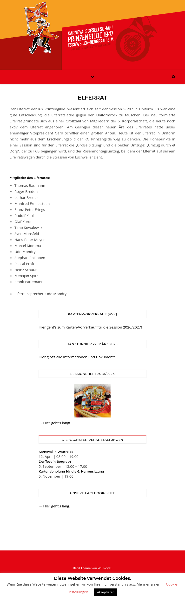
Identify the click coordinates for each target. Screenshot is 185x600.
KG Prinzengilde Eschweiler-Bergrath (92, 32)
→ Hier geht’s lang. (54, 506)
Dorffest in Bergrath (55, 461)
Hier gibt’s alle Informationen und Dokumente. (78, 356)
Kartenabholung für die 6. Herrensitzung (71, 471)
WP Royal (104, 568)
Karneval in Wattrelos (56, 452)
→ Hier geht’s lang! (54, 422)
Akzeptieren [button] (105, 592)
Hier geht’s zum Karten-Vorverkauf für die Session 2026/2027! (90, 327)
